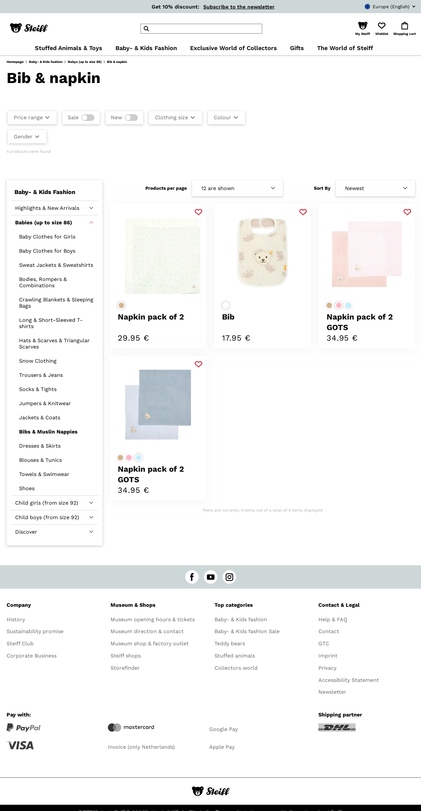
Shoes (27, 488)
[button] (362, 29)
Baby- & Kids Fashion (44, 191)
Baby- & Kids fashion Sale (247, 631)
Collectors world (236, 668)
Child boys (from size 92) (47, 517)
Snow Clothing (38, 361)
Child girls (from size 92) (46, 503)
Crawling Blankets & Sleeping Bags (56, 302)
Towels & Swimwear (44, 474)
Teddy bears (229, 643)
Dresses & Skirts (40, 446)
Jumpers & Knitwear (45, 403)
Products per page (166, 188)
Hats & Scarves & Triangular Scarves (54, 343)
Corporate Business (32, 656)
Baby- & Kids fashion (45, 62)
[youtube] (210, 577)
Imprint (327, 656)
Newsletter (332, 692)
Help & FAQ (332, 619)
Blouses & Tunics (40, 460)
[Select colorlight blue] (348, 305)
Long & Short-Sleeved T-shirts (51, 323)
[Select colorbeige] (121, 305)
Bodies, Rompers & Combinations (43, 282)
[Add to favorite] (198, 212)
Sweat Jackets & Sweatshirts (56, 265)
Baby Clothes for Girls (47, 237)
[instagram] (229, 577)
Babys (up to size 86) (85, 62)
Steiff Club (20, 643)
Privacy (327, 668)
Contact (328, 631)
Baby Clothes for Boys (47, 251)
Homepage (15, 62)
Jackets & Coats (39, 417)
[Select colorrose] (338, 305)
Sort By (322, 188)
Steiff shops (126, 656)
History (16, 619)
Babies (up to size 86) (43, 222)
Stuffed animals (234, 656)
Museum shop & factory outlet (150, 643)
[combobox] (380, 6)
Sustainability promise (35, 631)
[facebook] (192, 577)
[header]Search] (201, 29)
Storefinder (125, 668)
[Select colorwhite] (225, 305)
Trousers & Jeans (41, 375)
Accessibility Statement (348, 680)
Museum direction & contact (147, 631)
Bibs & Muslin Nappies (48, 432)
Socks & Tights (38, 389)
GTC (323, 643)
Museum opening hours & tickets (153, 619)
